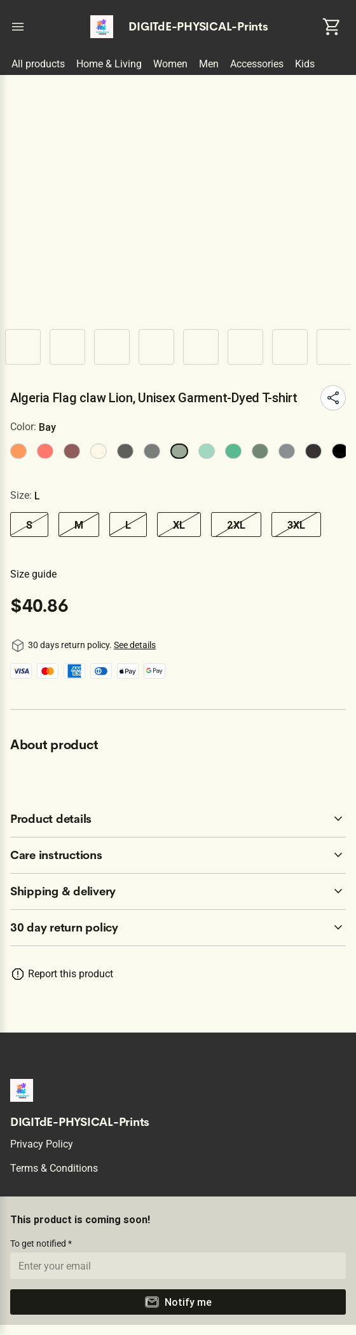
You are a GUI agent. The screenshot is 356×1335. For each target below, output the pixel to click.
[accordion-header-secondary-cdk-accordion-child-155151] (178, 855)
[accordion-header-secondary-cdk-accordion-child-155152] (178, 891)
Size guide (33, 574)
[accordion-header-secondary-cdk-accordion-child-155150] (178, 819)
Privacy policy (41, 1144)
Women (170, 64)
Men (209, 64)
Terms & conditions (54, 1168)
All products (38, 64)
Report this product (70, 974)
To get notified (39, 1243)
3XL (296, 524)
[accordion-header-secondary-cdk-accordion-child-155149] (178, 927)
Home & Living (109, 64)
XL (179, 524)
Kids (305, 64)
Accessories (257, 64)
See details (135, 645)
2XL (236, 524)
